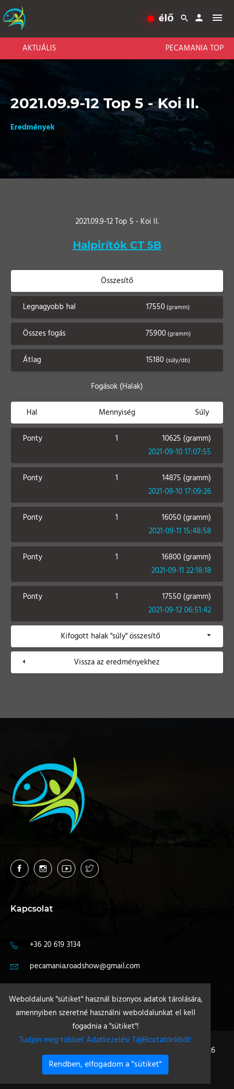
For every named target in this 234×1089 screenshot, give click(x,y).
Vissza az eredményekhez (117, 662)
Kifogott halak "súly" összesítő (110, 636)
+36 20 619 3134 (55, 945)
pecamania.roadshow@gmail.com (85, 966)
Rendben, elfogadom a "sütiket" (105, 1064)
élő (161, 18)
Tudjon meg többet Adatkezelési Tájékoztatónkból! (105, 1040)
